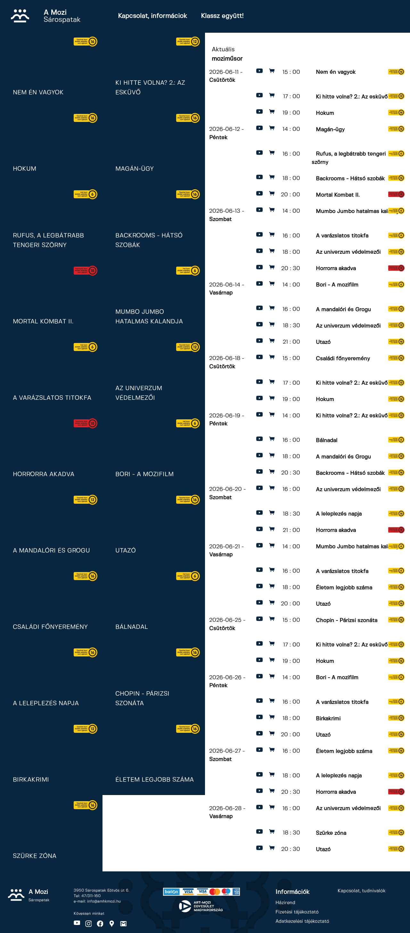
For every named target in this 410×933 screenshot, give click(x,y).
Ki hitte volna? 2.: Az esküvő (352, 96)
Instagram (88, 923)
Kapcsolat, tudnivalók (362, 891)
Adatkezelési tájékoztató (302, 921)
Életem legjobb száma (344, 587)
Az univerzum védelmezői (348, 252)
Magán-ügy (330, 129)
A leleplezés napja (339, 514)
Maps (112, 923)
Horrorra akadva (336, 268)
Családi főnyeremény (343, 358)
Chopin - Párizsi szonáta (346, 620)
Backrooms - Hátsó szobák (350, 178)
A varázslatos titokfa (342, 235)
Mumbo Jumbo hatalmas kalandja (358, 211)
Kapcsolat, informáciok (152, 16)
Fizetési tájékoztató (297, 912)
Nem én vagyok (336, 72)
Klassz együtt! (222, 16)
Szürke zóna (331, 832)
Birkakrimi (328, 718)
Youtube (77, 923)
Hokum (325, 113)
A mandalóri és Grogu (343, 309)
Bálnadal (326, 440)
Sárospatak (62, 16)
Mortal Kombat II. (338, 194)
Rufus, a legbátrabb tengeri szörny (349, 158)
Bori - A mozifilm (337, 284)
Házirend (285, 903)
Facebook (100, 923)
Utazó (323, 342)
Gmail (123, 923)
